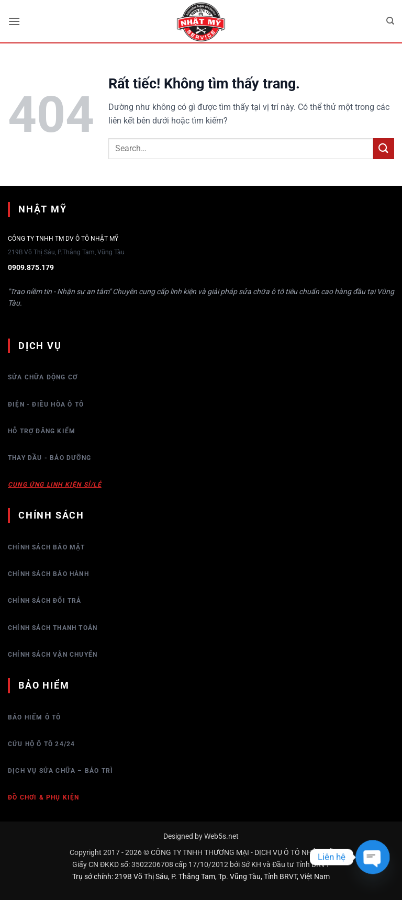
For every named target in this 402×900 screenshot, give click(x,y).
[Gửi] (383, 148)
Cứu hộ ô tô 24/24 (41, 744)
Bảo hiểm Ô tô (34, 717)
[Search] (390, 21)
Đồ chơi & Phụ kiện (44, 797)
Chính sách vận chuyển (52, 654)
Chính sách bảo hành (48, 574)
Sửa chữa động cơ (42, 377)
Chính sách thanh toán (52, 628)
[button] (14, 21)
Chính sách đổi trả (45, 600)
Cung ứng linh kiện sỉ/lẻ (55, 484)
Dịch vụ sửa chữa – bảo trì (60, 770)
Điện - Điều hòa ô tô (46, 404)
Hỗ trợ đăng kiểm (41, 431)
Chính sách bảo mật (46, 547)
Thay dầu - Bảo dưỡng (49, 458)
